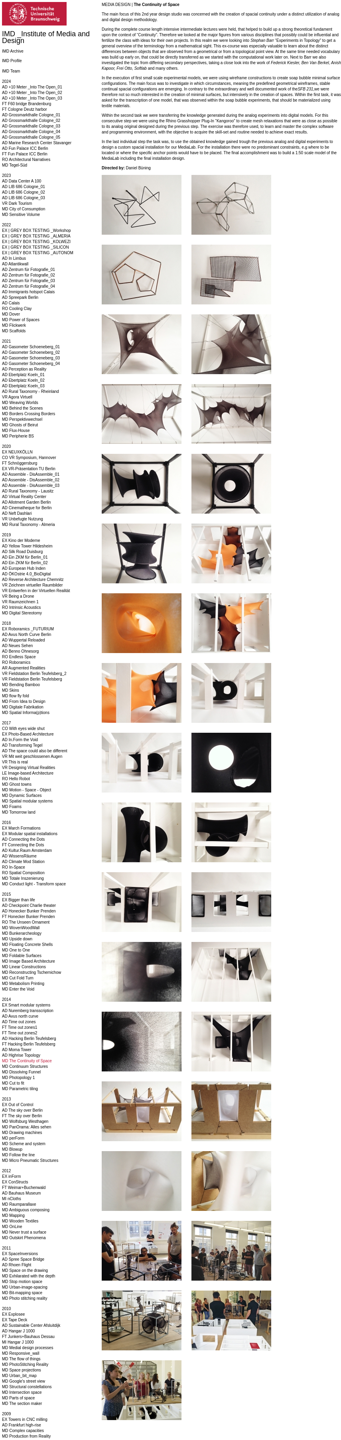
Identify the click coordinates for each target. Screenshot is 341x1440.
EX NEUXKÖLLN (17, 452)
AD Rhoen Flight (16, 1265)
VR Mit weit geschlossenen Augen (32, 756)
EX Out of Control (17, 1105)
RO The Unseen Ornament (25, 922)
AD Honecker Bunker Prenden (29, 911)
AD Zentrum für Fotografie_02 (28, 275)
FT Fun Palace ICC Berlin (24, 154)
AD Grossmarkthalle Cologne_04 (31, 131)
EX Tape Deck (14, 1320)
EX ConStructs (15, 1182)
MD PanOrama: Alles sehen (26, 1127)
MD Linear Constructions (24, 967)
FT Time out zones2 (19, 1033)
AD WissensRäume (19, 856)
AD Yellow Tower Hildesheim (27, 546)
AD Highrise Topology (21, 1055)
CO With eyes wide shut (23, 728)
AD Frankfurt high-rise (21, 1425)
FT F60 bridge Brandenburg (26, 104)
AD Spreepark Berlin (20, 297)
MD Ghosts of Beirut (20, 425)
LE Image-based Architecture (27, 773)
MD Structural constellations (27, 1387)
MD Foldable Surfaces (21, 955)
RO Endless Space (19, 657)
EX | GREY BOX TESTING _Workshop (36, 230)
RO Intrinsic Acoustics (21, 607)
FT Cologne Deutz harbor (24, 109)
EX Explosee (13, 1314)
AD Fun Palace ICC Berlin (25, 148)
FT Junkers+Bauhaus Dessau (28, 1336)
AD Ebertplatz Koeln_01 (23, 375)
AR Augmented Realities (23, 668)
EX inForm (11, 1176)
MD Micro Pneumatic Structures (30, 1160)
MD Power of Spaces (20, 320)
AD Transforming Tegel (22, 745)
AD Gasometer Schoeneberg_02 (31, 352)
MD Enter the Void (18, 989)
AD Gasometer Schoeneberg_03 (31, 358)
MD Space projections (21, 1370)
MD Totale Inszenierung (23, 878)
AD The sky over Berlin (22, 1110)
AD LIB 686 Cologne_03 (23, 198)
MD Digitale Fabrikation (22, 707)
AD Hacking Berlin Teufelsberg (29, 1038)
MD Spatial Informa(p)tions (25, 712)
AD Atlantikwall (15, 264)
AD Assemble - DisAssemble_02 (30, 480)
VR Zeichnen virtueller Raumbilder (32, 585)
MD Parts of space (18, 1398)
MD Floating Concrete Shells (27, 944)
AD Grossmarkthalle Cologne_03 (31, 126)
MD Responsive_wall (20, 1353)
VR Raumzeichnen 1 (20, 602)
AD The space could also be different (34, 751)
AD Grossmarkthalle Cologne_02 (31, 120)
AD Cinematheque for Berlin (27, 508)
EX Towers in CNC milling (24, 1419)
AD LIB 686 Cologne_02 (23, 192)
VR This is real (15, 762)
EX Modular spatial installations (29, 834)
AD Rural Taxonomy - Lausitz (27, 491)
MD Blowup (12, 1149)
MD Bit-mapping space (22, 1293)
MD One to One (16, 950)
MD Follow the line (18, 1155)
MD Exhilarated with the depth (28, 1276)
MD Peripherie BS (18, 436)
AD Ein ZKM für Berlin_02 (25, 563)
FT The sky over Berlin (22, 1116)
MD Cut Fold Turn (18, 978)
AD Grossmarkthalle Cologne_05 (31, 137)
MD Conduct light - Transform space (34, 884)
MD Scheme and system (23, 1144)
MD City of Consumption (23, 209)
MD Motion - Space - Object (26, 790)
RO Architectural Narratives (26, 159)
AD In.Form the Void (20, 740)
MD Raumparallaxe (19, 1204)
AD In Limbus (14, 258)
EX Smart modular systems (26, 1005)
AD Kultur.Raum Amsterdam (27, 850)
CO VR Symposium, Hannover (29, 457)
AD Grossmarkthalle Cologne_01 (31, 115)
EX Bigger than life (18, 900)
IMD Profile (12, 61)
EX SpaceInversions (20, 1254)
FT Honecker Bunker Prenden (28, 916)
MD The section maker (22, 1403)
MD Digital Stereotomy (22, 613)
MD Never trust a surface (24, 1232)
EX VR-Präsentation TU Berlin (28, 469)
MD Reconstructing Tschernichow (31, 972)
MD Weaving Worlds (20, 402)
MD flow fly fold (15, 696)
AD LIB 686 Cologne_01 (23, 186)
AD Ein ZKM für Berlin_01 (25, 557)
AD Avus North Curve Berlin (26, 634)
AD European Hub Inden (23, 568)
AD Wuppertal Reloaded (23, 640)
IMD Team (11, 71)
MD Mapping (13, 1215)
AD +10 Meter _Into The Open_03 (32, 98)
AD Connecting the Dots (23, 839)
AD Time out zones (18, 1022)
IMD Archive (13, 51)
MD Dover (11, 314)
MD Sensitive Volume (21, 214)
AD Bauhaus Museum (21, 1193)
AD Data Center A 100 (21, 181)
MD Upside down (17, 939)
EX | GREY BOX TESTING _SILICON (35, 247)
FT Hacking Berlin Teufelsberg (28, 1044)
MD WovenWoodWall (20, 928)
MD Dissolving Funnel (21, 1072)
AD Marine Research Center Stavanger (36, 143)
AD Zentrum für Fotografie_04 (28, 286)
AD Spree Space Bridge (23, 1259)
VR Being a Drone (18, 596)
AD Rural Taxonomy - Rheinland (30, 391)
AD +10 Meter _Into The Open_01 (32, 87)
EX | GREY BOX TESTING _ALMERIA (36, 236)
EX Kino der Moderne (21, 540)
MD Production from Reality (26, 1436)
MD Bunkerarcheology (21, 933)
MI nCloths (11, 1199)
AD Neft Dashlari (17, 513)
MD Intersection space (22, 1392)
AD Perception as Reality (24, 369)
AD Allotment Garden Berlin (26, 502)
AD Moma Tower (17, 1050)
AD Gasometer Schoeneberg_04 (31, 363)
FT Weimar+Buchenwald (23, 1187)
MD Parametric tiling (20, 1089)
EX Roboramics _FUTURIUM (28, 629)
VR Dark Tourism (17, 203)
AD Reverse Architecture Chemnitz (33, 579)
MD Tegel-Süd (14, 165)
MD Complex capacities (23, 1430)
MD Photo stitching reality (24, 1298)
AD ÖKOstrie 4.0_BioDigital (26, 574)
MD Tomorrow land (18, 812)
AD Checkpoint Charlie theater (29, 905)
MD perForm (13, 1138)
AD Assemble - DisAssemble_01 (30, 474)
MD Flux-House (16, 430)
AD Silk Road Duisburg (22, 551)
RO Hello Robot (16, 779)
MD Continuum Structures (25, 1066)
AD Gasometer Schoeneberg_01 (31, 347)
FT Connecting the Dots (23, 845)
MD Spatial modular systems (27, 801)
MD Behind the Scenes (22, 408)
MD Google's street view (23, 1381)
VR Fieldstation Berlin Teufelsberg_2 (34, 673)
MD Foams (12, 806)
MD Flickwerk (14, 325)
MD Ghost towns (17, 784)
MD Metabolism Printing (23, 983)
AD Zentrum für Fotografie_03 (28, 281)
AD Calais (11, 303)
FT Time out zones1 (19, 1027)
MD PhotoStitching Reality (25, 1364)
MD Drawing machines (22, 1132)
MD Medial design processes (27, 1348)
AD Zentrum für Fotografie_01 (28, 269)
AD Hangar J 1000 (18, 1331)
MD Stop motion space (22, 1281)
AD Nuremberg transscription (27, 1010)
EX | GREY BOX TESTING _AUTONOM (37, 253)
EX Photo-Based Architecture (28, 734)
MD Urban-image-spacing (24, 1287)
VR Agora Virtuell (17, 397)
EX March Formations (21, 828)
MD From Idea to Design (23, 701)
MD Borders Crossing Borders (28, 414)
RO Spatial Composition (23, 873)
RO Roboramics (16, 662)
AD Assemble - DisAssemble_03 (30, 485)
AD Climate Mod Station (23, 861)
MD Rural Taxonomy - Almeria (28, 524)
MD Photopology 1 (18, 1077)
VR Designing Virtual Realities (28, 767)
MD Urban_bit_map (19, 1375)
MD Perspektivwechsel (22, 419)
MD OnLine (12, 1226)
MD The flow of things (21, 1359)
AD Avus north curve (20, 1016)
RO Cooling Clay (17, 308)
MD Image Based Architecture (28, 961)
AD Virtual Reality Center (24, 496)
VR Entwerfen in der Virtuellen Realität (36, 591)
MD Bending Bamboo (21, 685)
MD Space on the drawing (25, 1270)
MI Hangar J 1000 (18, 1342)
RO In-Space (13, 867)
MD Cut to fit (13, 1083)
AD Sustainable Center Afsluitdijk (31, 1325)
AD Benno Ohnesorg (20, 651)
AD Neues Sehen (17, 645)
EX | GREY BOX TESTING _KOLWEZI (36, 241)
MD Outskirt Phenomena (24, 1238)
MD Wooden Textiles (20, 1221)
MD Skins (10, 690)
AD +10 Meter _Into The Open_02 (32, 92)
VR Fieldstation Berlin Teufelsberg (32, 679)
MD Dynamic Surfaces (21, 795)
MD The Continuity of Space (27, 1061)
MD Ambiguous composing (25, 1210)
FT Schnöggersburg (19, 463)
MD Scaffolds (14, 331)
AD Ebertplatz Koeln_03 (23, 386)
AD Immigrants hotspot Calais (28, 292)
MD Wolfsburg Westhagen (25, 1121)
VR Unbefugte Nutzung (22, 519)
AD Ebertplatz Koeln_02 (23, 380)
